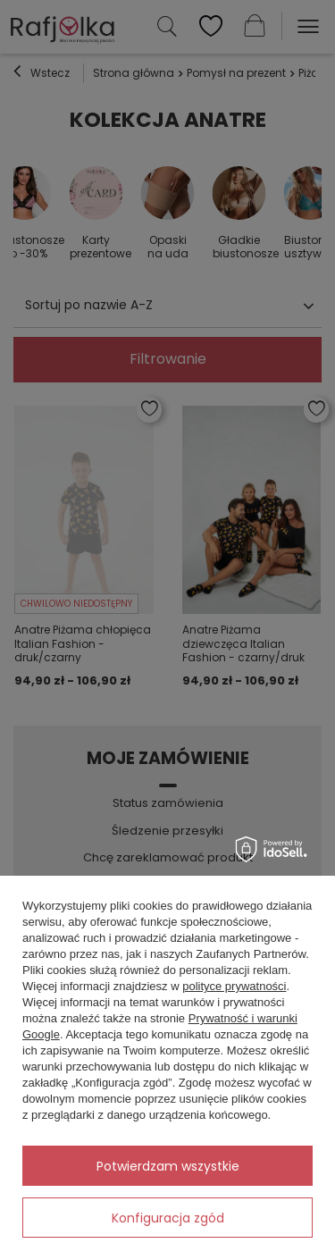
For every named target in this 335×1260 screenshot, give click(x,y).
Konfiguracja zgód (168, 1218)
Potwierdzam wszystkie (167, 1166)
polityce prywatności (234, 986)
